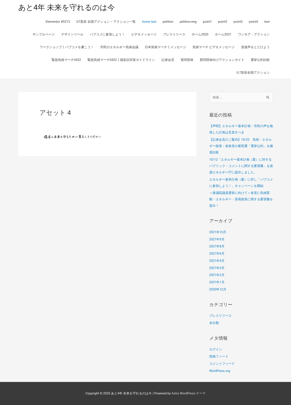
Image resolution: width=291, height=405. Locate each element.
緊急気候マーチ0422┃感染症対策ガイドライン (121, 60)
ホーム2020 (200, 34)
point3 (237, 22)
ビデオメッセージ (144, 34)
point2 (222, 22)
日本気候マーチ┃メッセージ (165, 47)
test (267, 22)
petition (168, 22)
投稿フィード (218, 357)
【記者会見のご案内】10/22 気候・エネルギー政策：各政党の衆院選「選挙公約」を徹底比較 (241, 146)
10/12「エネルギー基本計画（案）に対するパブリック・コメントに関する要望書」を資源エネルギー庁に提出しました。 (241, 166)
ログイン (215, 349)
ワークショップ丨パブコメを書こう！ (67, 47)
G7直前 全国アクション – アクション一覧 (106, 22)
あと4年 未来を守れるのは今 (66, 7)
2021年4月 (217, 261)
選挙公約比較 (260, 60)
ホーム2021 (223, 34)
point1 (207, 22)
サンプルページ (43, 34)
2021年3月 (217, 268)
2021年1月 (217, 282)
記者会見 (168, 60)
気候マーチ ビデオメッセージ (214, 47)
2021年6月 (217, 253)
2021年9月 (217, 239)
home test (149, 22)
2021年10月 (217, 232)
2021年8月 (217, 246)
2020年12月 (217, 289)
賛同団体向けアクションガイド (222, 60)
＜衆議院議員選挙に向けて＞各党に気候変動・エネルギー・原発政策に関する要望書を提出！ (241, 199)
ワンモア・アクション (254, 34)
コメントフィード (222, 364)
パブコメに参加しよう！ (107, 34)
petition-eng (188, 22)
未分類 (214, 323)
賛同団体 (187, 60)
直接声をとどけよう (255, 47)
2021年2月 (217, 275)
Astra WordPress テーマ (189, 393)
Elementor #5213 (58, 22)
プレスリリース (174, 34)
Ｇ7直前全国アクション (253, 72)
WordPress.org (219, 371)
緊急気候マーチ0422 (66, 60)
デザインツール (72, 34)
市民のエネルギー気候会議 (119, 47)
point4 (253, 22)
